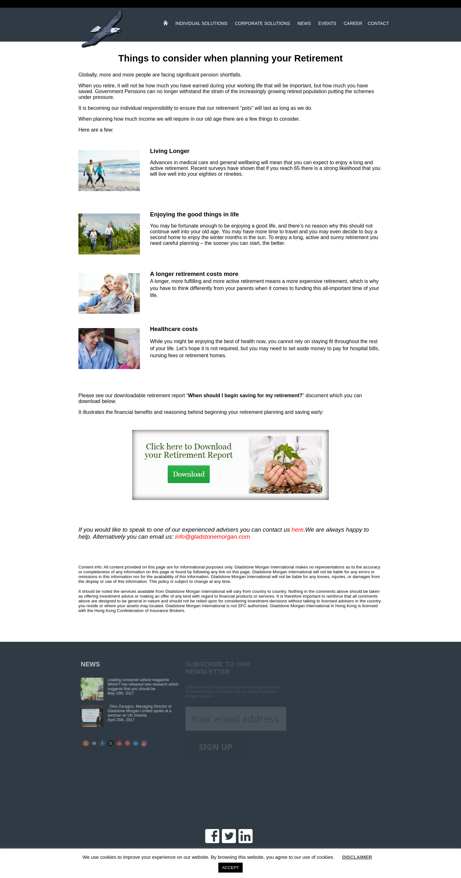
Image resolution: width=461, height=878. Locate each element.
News (304, 24)
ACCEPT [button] (230, 867)
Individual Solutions (201, 24)
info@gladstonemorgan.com (212, 536)
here (297, 529)
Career (353, 24)
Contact (378, 24)
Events (327, 24)
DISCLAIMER (357, 857)
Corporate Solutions (262, 24)
